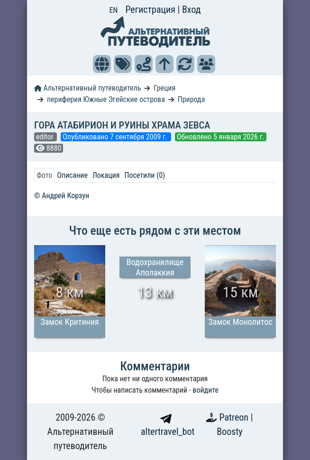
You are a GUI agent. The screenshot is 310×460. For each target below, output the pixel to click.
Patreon (235, 417)
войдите (205, 390)
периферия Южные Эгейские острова (106, 99)
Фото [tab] (44, 175)
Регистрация (151, 9)
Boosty (229, 431)
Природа (191, 99)
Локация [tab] (106, 175)
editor (45, 136)
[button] (102, 64)
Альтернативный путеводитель (87, 87)
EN (113, 10)
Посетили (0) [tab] (144, 175)
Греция (164, 87)
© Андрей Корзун (61, 195)
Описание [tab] (72, 175)
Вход (191, 9)
